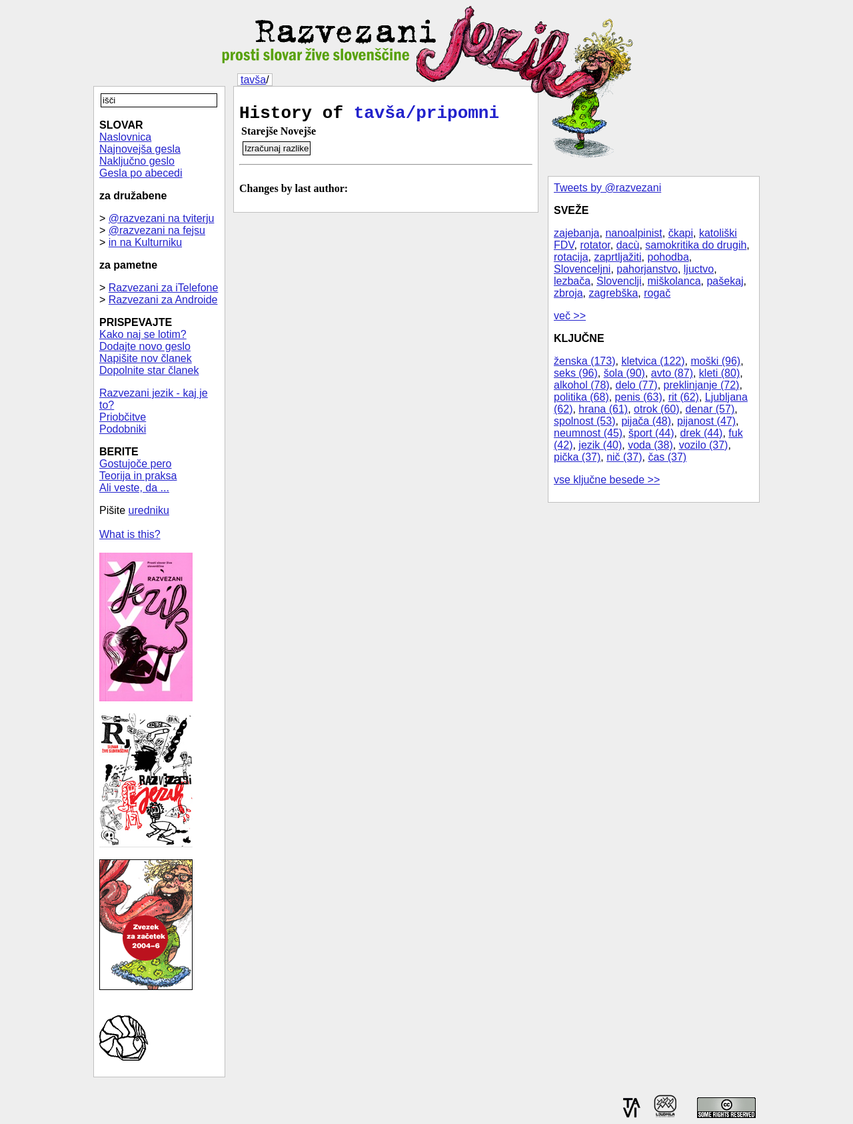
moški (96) (715, 361)
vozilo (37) (703, 445)
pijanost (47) (706, 421)
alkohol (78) (582, 385)
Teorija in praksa (138, 475)
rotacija (571, 257)
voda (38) (650, 445)
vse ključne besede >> (607, 479)
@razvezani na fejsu (157, 230)
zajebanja (577, 233)
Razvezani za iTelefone (164, 287)
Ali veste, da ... (134, 487)
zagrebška (613, 293)
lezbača (572, 281)
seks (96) (576, 373)
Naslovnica (125, 137)
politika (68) (581, 397)
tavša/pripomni (426, 115)
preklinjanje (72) (702, 385)
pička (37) (577, 457)
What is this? (130, 534)
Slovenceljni (582, 269)
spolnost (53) (585, 421)
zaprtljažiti (617, 257)
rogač (657, 293)
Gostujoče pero (135, 463)
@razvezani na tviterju (162, 218)
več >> (570, 315)
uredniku (149, 510)
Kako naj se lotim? (143, 334)
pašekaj (724, 281)
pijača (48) (646, 421)
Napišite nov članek (145, 358)
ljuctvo (699, 269)
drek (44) (701, 433)
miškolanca (674, 281)
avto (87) (672, 373)
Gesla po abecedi (141, 173)
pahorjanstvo (647, 269)
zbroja (568, 293)
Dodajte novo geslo (145, 346)
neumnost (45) (588, 433)
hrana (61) (603, 409)
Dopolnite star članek (149, 370)
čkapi (680, 233)
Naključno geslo (137, 161)
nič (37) (624, 457)
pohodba (668, 257)
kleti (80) (719, 373)
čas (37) (667, 457)
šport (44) (651, 433)
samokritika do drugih (695, 245)
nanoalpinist (633, 233)
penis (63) (638, 397)
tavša (253, 79)
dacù (628, 245)
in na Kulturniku (145, 242)
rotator (595, 245)
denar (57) (709, 409)
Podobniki (122, 429)
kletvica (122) (652, 361)
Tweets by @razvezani (607, 187)
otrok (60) (656, 409)
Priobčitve (122, 417)
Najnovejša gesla (140, 149)
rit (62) (683, 397)
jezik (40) (600, 445)
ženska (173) (585, 361)
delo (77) (637, 385)
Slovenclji (619, 281)
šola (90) (624, 373)
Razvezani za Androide (163, 299)
